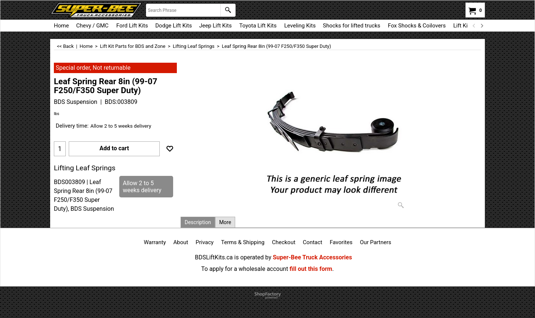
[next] (481, 25)
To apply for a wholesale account (244, 268)
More (225, 222)
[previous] (474, 25)
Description (198, 222)
